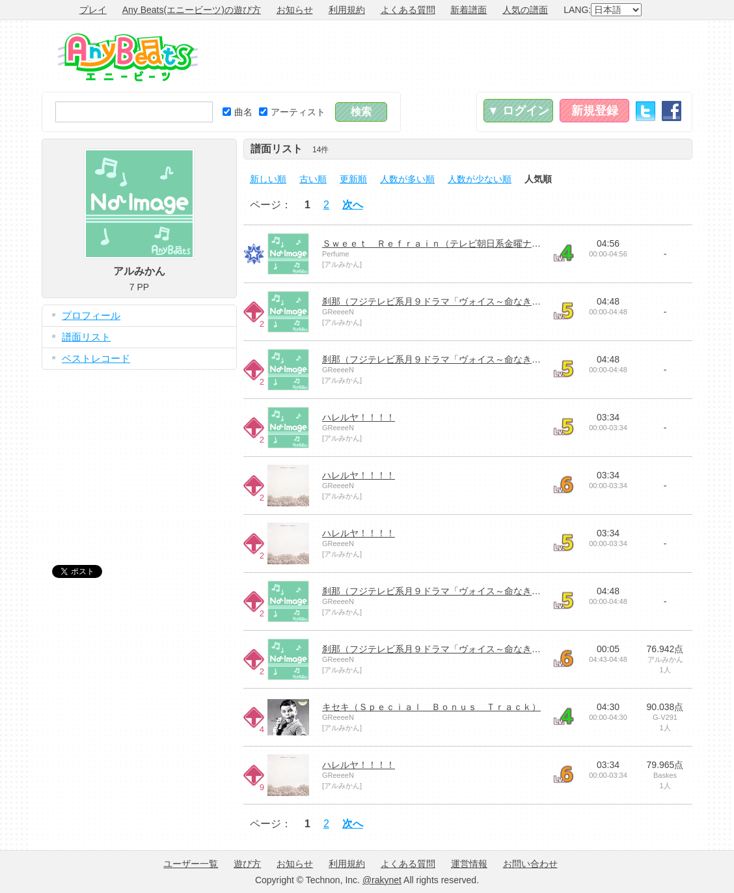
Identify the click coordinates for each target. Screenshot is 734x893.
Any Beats (128, 57)
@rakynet (381, 880)
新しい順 (268, 179)
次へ (352, 204)
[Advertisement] (455, 56)
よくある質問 (408, 10)
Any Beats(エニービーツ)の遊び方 (191, 10)
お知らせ (295, 10)
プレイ (93, 10)
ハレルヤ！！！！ (358, 417)
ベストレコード (96, 358)
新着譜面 (468, 10)
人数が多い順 (407, 179)
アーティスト (292, 112)
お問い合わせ (530, 864)
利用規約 (347, 10)
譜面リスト (86, 336)
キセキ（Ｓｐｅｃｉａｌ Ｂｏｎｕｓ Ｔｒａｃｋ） (431, 707)
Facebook (671, 111)
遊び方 (247, 864)
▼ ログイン (518, 110)
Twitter (645, 111)
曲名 (237, 112)
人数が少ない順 (479, 179)
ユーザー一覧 (190, 864)
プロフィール (91, 315)
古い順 (313, 179)
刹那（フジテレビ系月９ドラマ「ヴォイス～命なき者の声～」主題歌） (468, 301)
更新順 (353, 179)
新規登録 (594, 110)
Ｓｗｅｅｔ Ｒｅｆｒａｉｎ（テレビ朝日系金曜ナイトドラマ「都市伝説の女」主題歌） (504, 243)
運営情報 (469, 864)
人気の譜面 (525, 10)
